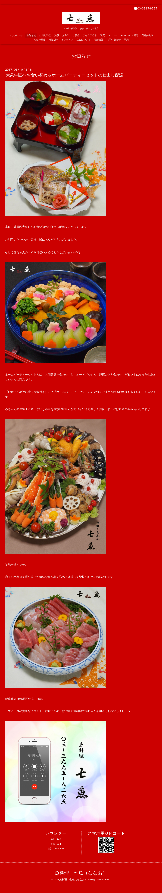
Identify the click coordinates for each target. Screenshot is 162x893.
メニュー (113, 35)
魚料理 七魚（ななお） (81, 873)
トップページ (16, 35)
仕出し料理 (45, 35)
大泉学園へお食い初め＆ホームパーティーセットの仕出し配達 (64, 75)
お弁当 (65, 35)
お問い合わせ (113, 40)
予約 (126, 40)
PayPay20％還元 (129, 35)
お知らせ (31, 35)
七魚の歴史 (40, 40)
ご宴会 (76, 35)
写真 (102, 35)
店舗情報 (98, 40)
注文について (83, 40)
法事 (56, 35)
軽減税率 (53, 40)
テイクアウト (90, 35)
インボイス (67, 40)
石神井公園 (147, 35)
